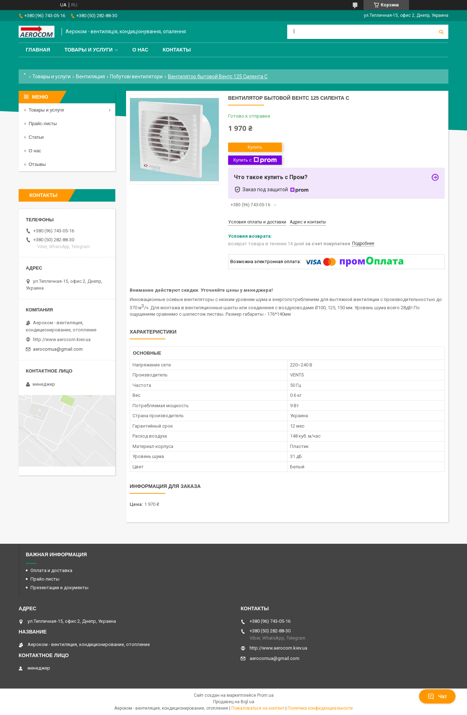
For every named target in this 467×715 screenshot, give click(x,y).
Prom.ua (265, 695)
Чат (437, 696)
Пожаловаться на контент (257, 708)
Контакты (177, 50)
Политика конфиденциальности (320, 708)
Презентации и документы (59, 587)
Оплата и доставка (51, 570)
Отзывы (37, 164)
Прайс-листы (43, 123)
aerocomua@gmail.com (58, 349)
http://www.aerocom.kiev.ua (62, 339)
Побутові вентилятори (136, 76)
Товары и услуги (88, 50)
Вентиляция (90, 76)
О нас (140, 50)
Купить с (254, 160)
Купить (254, 147)
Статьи (36, 137)
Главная (38, 50)
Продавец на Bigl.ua (233, 701)
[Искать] (441, 32)
